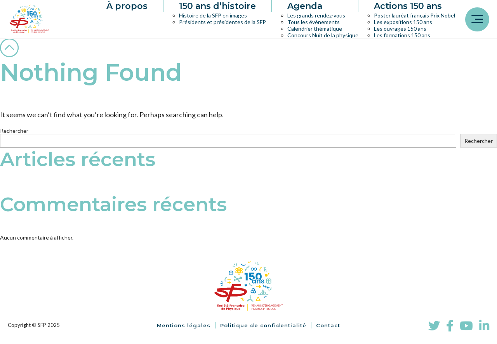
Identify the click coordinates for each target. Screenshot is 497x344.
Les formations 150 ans (402, 35)
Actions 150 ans (408, 6)
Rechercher (14, 130)
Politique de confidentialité (263, 325)
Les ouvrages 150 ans (400, 28)
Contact (328, 325)
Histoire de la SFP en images (213, 15)
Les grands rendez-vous (316, 15)
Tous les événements (313, 22)
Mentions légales (183, 325)
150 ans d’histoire (217, 6)
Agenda (304, 6)
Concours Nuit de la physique (322, 35)
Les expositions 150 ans (403, 22)
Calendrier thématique (314, 28)
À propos (127, 6)
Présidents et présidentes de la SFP (222, 22)
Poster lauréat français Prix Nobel (414, 15)
